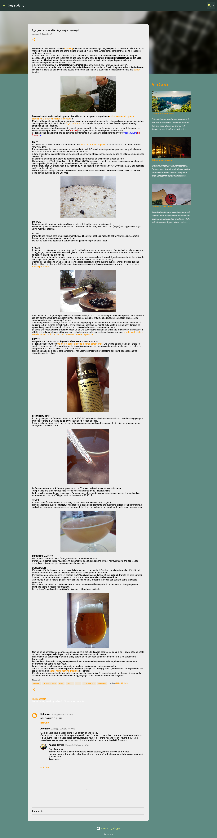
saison (137, 69)
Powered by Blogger (108, 828)
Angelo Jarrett (56, 745)
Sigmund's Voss (74, 123)
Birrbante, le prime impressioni (162, 160)
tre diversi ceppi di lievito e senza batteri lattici (80, 344)
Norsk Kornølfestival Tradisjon (64, 671)
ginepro (36, 683)
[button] (33, 40)
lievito (70, 683)
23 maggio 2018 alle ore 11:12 (63, 729)
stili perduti (89, 683)
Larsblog (68, 48)
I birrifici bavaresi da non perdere (163, 113)
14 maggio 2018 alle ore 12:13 (63, 714)
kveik (61, 683)
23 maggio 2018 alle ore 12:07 (77, 745)
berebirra (16, 5)
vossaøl (102, 683)
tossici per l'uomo (40, 266)
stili (78, 683)
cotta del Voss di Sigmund (93, 144)
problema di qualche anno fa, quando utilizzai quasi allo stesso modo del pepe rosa (87, 333)
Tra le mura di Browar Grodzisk (162, 206)
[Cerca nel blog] (200, 5)
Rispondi (44, 723)
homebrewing (50, 683)
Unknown (45, 714)
